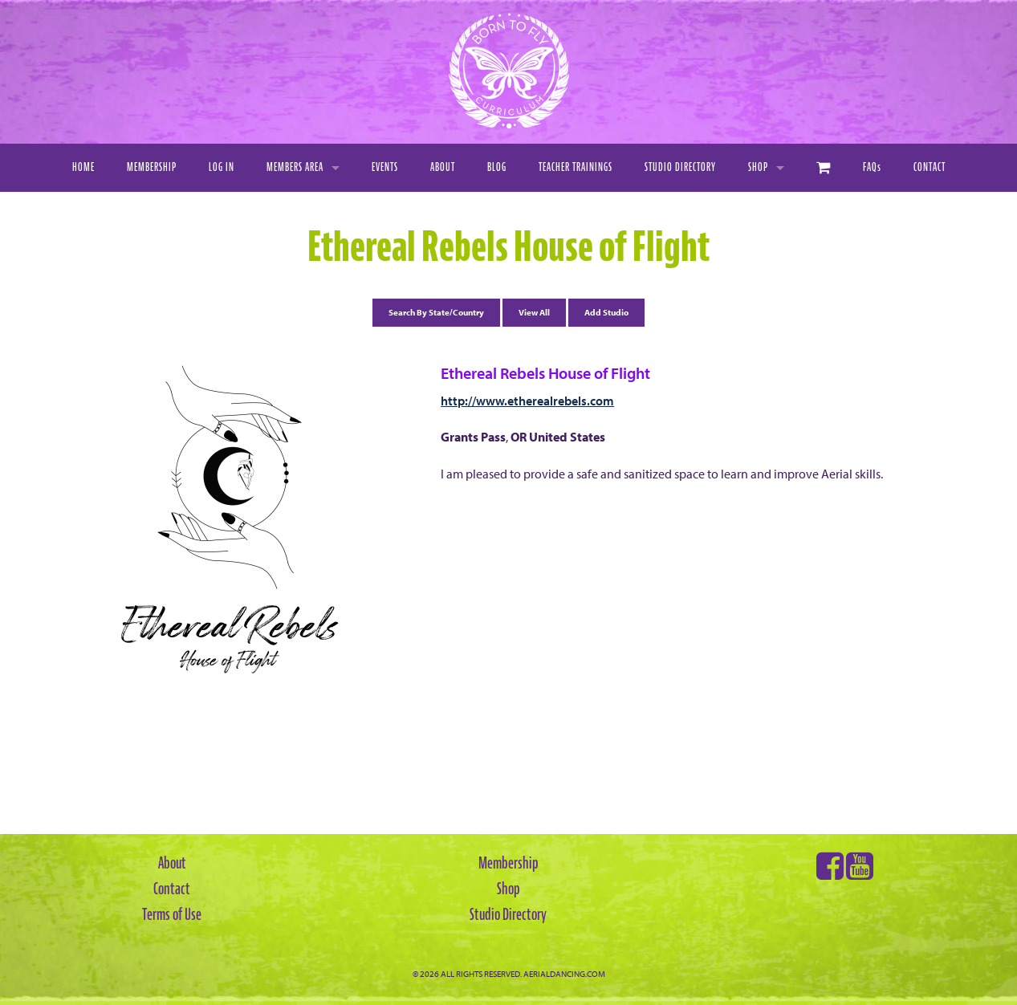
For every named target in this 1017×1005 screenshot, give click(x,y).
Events (385, 167)
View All (534, 312)
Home (83, 167)
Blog (496, 167)
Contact (929, 167)
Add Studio (606, 312)
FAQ (872, 167)
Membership (152, 167)
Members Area (294, 167)
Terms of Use (171, 914)
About (442, 167)
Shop (758, 167)
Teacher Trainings (575, 167)
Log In (221, 167)
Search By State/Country (436, 312)
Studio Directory (680, 167)
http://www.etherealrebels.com (527, 401)
